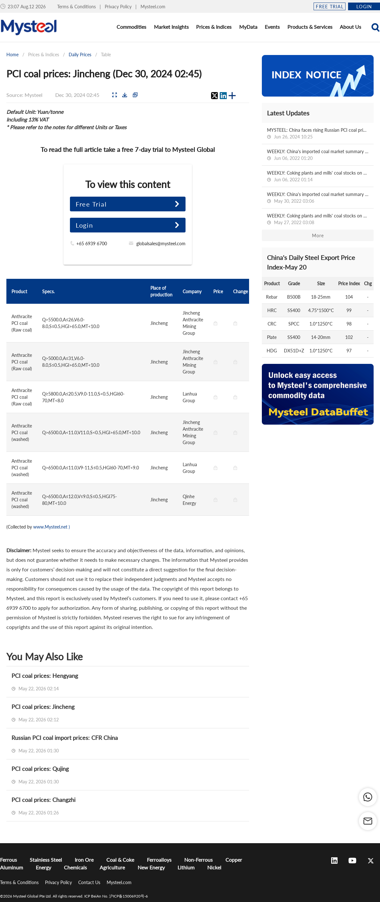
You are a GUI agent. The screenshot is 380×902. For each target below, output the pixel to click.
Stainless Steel (46, 860)
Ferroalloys (159, 860)
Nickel (214, 867)
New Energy (151, 867)
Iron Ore (84, 860)
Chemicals (75, 867)
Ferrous (8, 860)
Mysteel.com (153, 6)
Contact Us (90, 882)
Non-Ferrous (198, 860)
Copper (233, 860)
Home (12, 54)
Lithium (186, 867)
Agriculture (112, 867)
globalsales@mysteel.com (161, 243)
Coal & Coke (120, 860)
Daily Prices (80, 54)
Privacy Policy (119, 6)
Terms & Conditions (77, 6)
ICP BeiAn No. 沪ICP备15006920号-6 (116, 896)
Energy (43, 867)
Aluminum (11, 867)
